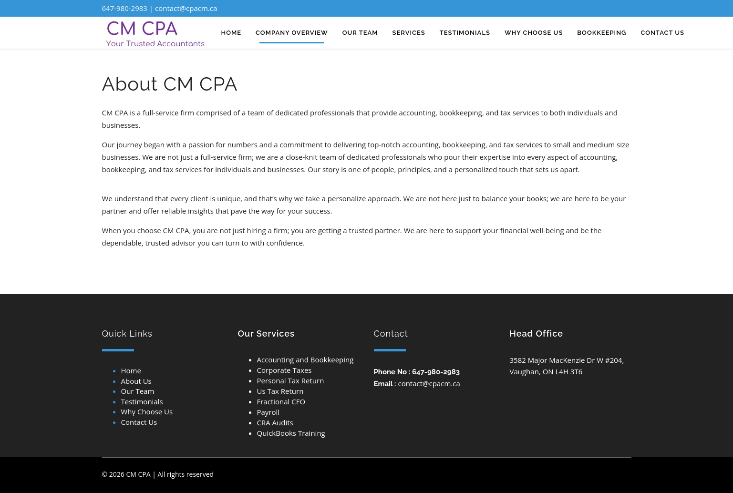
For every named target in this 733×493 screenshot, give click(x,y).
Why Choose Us (147, 411)
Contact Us (139, 422)
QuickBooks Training (291, 433)
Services (408, 32)
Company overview (292, 32)
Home (231, 32)
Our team (360, 32)
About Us (136, 381)
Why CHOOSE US (534, 32)
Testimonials (142, 401)
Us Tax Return (280, 391)
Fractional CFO (281, 401)
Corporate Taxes (284, 370)
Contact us (662, 32)
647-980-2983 (124, 8)
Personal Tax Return (290, 380)
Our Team (138, 391)
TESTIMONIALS (465, 32)
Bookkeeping (601, 32)
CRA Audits (275, 422)
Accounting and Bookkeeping (305, 359)
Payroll (268, 412)
